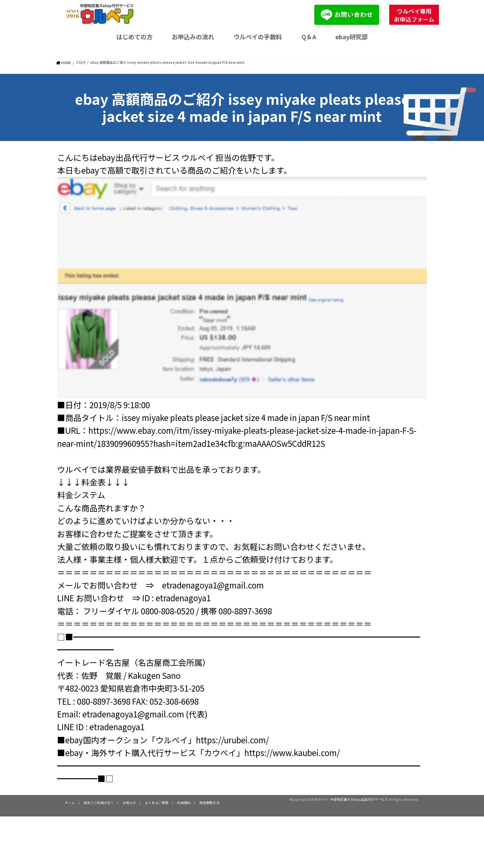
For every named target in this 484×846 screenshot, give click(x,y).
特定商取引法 (209, 802)
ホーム (70, 802)
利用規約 (184, 802)
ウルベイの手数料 (258, 36)
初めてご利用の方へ (99, 802)
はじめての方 (134, 36)
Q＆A (308, 36)
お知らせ (129, 802)
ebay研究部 (351, 36)
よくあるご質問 (156, 802)
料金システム (81, 494)
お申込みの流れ (193, 36)
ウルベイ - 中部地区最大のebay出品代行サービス (351, 799)
